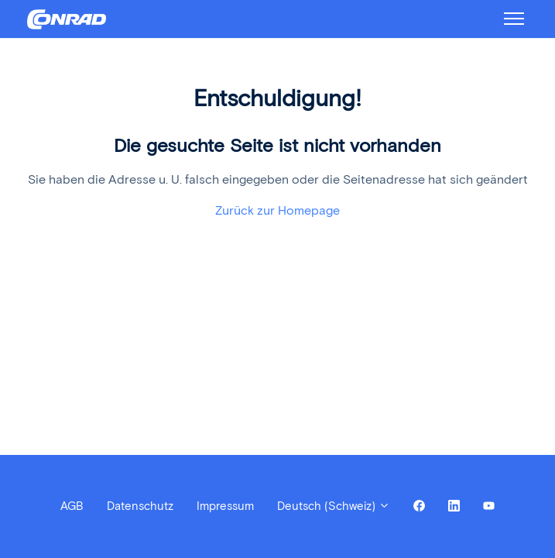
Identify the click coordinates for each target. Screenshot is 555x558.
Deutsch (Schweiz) (333, 506)
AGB (72, 506)
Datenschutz (140, 506)
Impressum (225, 506)
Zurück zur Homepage (277, 210)
